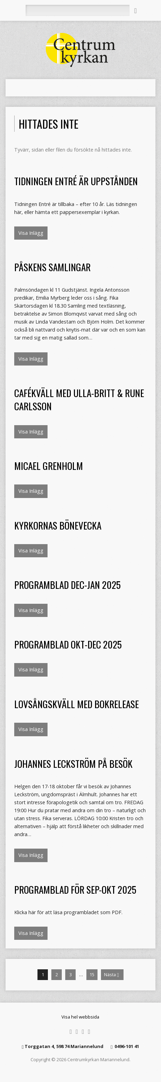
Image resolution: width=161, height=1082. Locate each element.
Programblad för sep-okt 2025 (75, 889)
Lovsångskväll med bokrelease (76, 704)
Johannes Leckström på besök (73, 763)
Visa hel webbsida (80, 1017)
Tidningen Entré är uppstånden (76, 181)
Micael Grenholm (48, 465)
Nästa (111, 974)
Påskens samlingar (52, 267)
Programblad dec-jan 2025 (67, 584)
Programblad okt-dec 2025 (68, 644)
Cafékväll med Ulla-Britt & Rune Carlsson (79, 399)
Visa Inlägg (30, 233)
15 (92, 974)
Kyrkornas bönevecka (57, 525)
